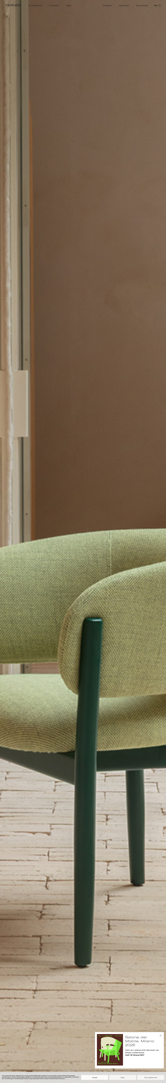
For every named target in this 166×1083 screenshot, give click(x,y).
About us (124, 5)
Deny (123, 1077)
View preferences (150, 1077)
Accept (94, 1077)
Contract (54, 5)
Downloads (142, 5)
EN (157, 5)
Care (68, 5)
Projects (107, 5)
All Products (35, 5)
